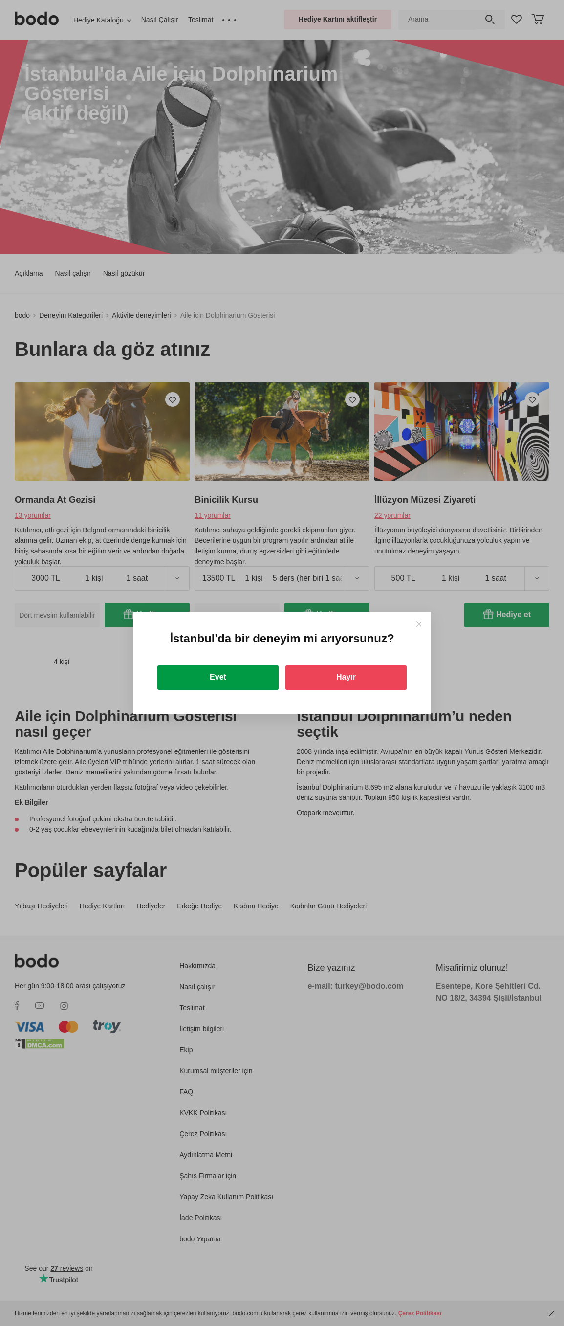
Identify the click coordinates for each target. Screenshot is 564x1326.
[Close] (418, 624)
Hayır (346, 677)
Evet (218, 677)
